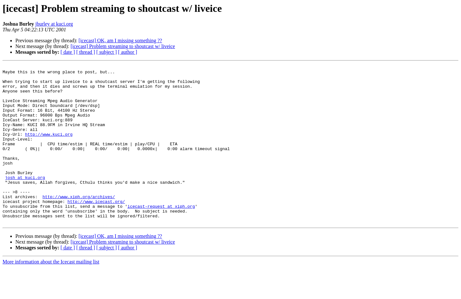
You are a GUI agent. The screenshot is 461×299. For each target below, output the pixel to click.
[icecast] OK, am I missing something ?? (120, 40)
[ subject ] (106, 52)
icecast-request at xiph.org (161, 235)
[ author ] (127, 52)
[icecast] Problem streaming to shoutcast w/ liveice (122, 46)
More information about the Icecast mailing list (51, 293)
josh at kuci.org (25, 200)
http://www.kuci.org (48, 148)
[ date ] (68, 52)
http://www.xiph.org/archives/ (79, 223)
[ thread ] (85, 52)
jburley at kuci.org (54, 24)
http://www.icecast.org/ (96, 229)
